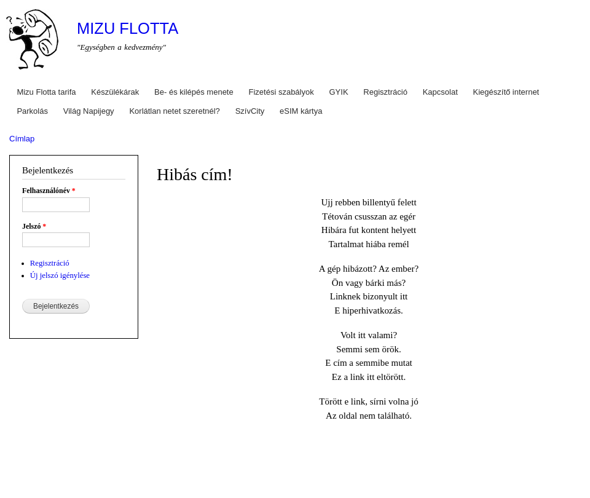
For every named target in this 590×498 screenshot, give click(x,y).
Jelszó (34, 226)
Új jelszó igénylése (60, 275)
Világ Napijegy (88, 111)
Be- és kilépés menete (194, 92)
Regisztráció (385, 92)
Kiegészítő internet (506, 92)
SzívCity (250, 111)
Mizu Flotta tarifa (46, 92)
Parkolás (32, 111)
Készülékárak (115, 92)
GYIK (338, 92)
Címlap (21, 138)
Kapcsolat (440, 92)
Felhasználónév (49, 190)
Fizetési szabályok (281, 92)
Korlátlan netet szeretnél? (174, 111)
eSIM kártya (301, 111)
